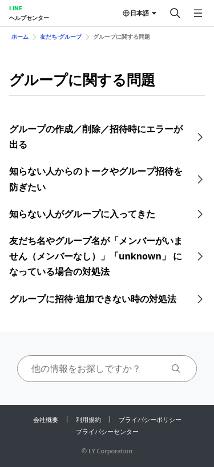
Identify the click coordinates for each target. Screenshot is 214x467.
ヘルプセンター (29, 18)
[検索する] (175, 13)
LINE (15, 8)
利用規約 (88, 419)
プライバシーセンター (107, 431)
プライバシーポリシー (150, 419)
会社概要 (45, 419)
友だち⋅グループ (61, 36)
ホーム (20, 36)
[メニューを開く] (198, 13)
